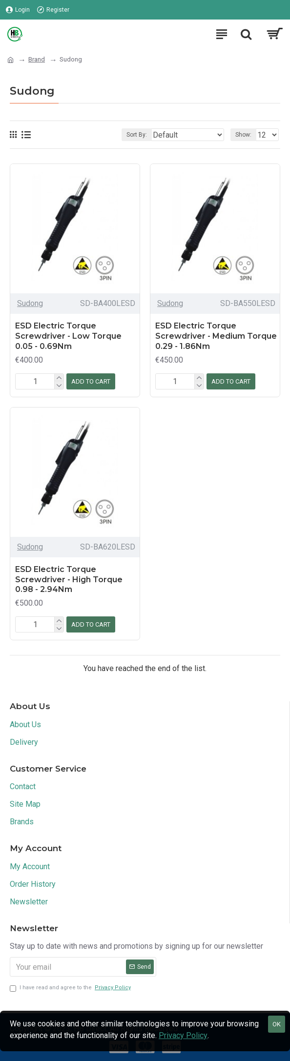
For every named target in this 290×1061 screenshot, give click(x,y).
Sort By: (136, 134)
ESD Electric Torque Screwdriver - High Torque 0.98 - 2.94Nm (69, 579)
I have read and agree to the (71, 988)
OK (276, 1024)
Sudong (30, 303)
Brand (36, 59)
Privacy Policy (183, 1035)
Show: (243, 134)
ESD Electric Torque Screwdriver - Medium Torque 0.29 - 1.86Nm (216, 336)
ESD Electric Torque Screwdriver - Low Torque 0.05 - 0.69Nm (68, 336)
